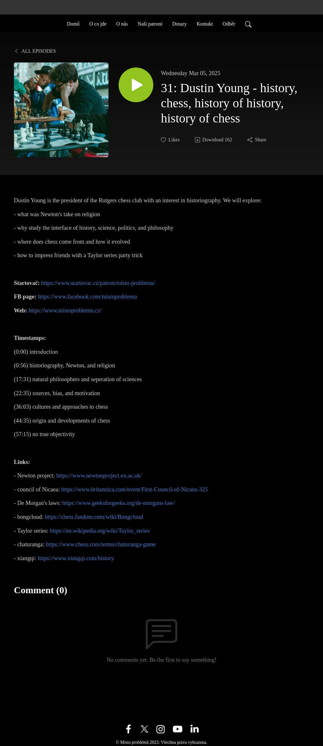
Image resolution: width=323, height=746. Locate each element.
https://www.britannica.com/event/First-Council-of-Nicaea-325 (134, 489)
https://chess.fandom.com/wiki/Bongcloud (94, 517)
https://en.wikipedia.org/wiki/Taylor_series (100, 531)
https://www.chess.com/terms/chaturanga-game (101, 544)
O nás (122, 23)
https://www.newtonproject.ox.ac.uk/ (99, 475)
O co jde (97, 23)
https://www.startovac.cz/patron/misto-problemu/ (98, 283)
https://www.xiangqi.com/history (76, 558)
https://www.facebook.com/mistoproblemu (87, 296)
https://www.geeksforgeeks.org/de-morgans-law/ (118, 503)
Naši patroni (150, 23)
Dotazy (179, 23)
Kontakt (205, 23)
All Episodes (35, 51)
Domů (73, 23)
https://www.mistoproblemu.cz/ (65, 310)
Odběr (229, 23)
